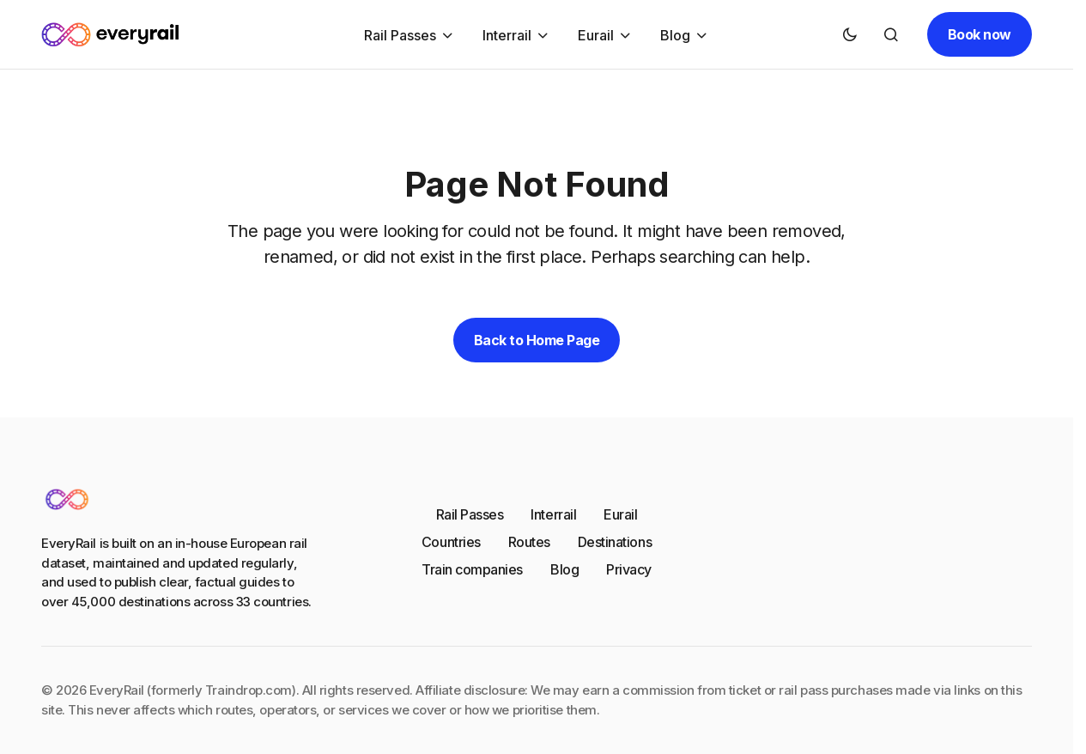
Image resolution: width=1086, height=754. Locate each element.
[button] (850, 34)
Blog (564, 569)
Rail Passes (470, 514)
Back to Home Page (537, 340)
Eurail (620, 514)
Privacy (629, 569)
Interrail (553, 514)
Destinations (615, 541)
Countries (451, 541)
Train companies (472, 569)
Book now (979, 34)
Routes (529, 541)
